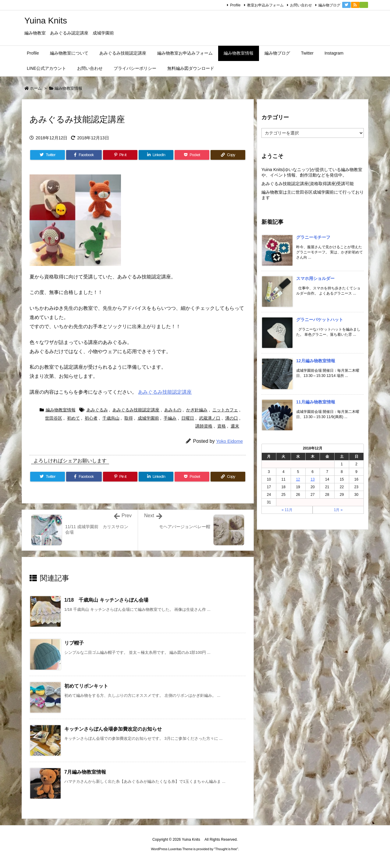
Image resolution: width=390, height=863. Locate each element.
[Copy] (228, 155)
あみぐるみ (97, 409)
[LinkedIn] (156, 155)
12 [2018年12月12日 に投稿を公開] (298, 479)
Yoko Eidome (229, 441)
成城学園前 (148, 418)
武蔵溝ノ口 (209, 418)
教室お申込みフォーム (265, 5)
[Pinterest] (120, 155)
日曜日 (187, 418)
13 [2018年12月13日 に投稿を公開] (312, 479)
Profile (235, 5)
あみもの (172, 409)
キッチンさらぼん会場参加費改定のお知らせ (113, 729)
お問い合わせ (301, 5)
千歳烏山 (110, 418)
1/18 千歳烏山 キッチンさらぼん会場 (106, 600)
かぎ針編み (196, 409)
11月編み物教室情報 (315, 401)
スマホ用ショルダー (315, 278)
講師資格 (203, 426)
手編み (170, 418)
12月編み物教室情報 (315, 360)
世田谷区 (53, 418)
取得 (128, 418)
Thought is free (226, 849)
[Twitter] (47, 155)
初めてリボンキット (86, 686)
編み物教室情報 (68, 88)
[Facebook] (84, 155)
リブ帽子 (74, 643)
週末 (235, 426)
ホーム (36, 88)
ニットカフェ (225, 409)
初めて (73, 418)
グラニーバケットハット (319, 319)
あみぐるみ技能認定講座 (165, 392)
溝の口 (231, 418)
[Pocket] (192, 155)
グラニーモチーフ (313, 237)
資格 (221, 426)
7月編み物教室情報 (85, 772)
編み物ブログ (329, 5)
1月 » (338, 510)
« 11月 (287, 510)
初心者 (91, 418)
